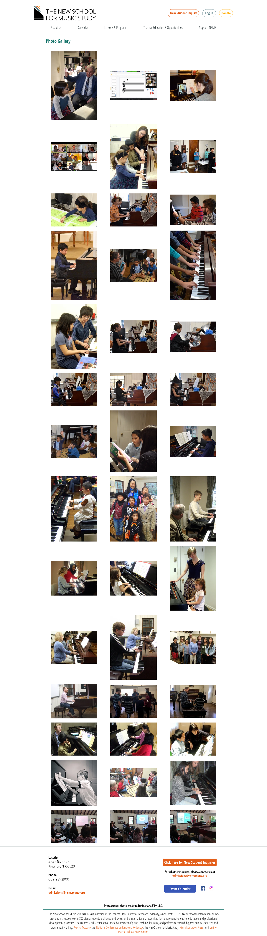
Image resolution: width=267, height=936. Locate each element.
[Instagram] (211, 888)
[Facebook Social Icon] (203, 888)
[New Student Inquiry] (183, 13)
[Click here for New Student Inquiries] (190, 862)
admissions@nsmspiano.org (66, 892)
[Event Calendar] (180, 889)
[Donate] (226, 13)
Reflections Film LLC (150, 906)
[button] (209, 13)
